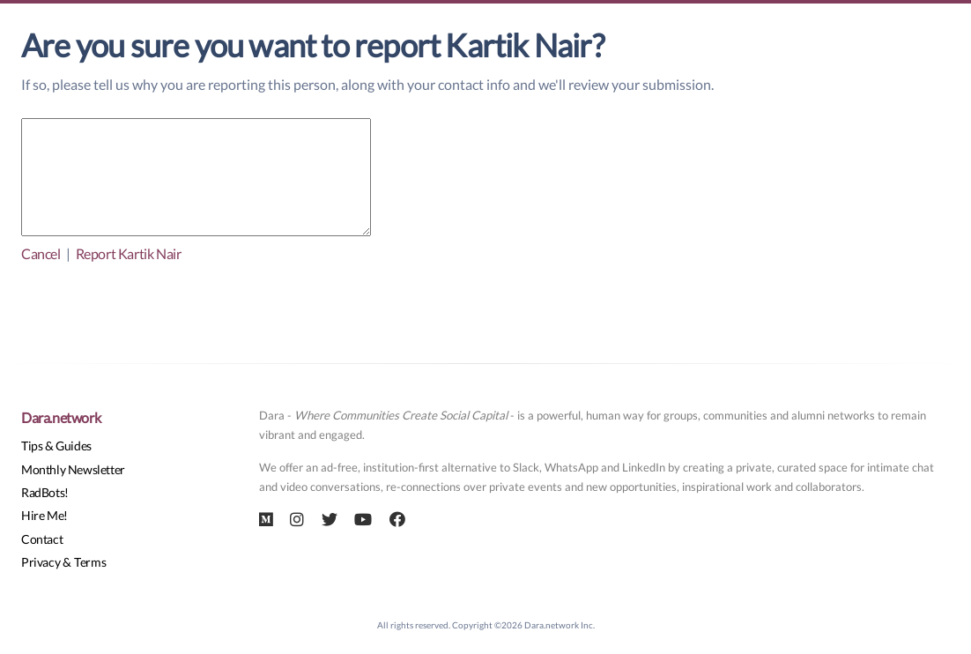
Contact (42, 538)
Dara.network (60, 417)
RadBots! (45, 492)
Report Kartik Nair (129, 253)
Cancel (41, 253)
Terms (90, 561)
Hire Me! (44, 515)
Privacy (40, 561)
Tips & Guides (56, 445)
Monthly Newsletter (73, 469)
